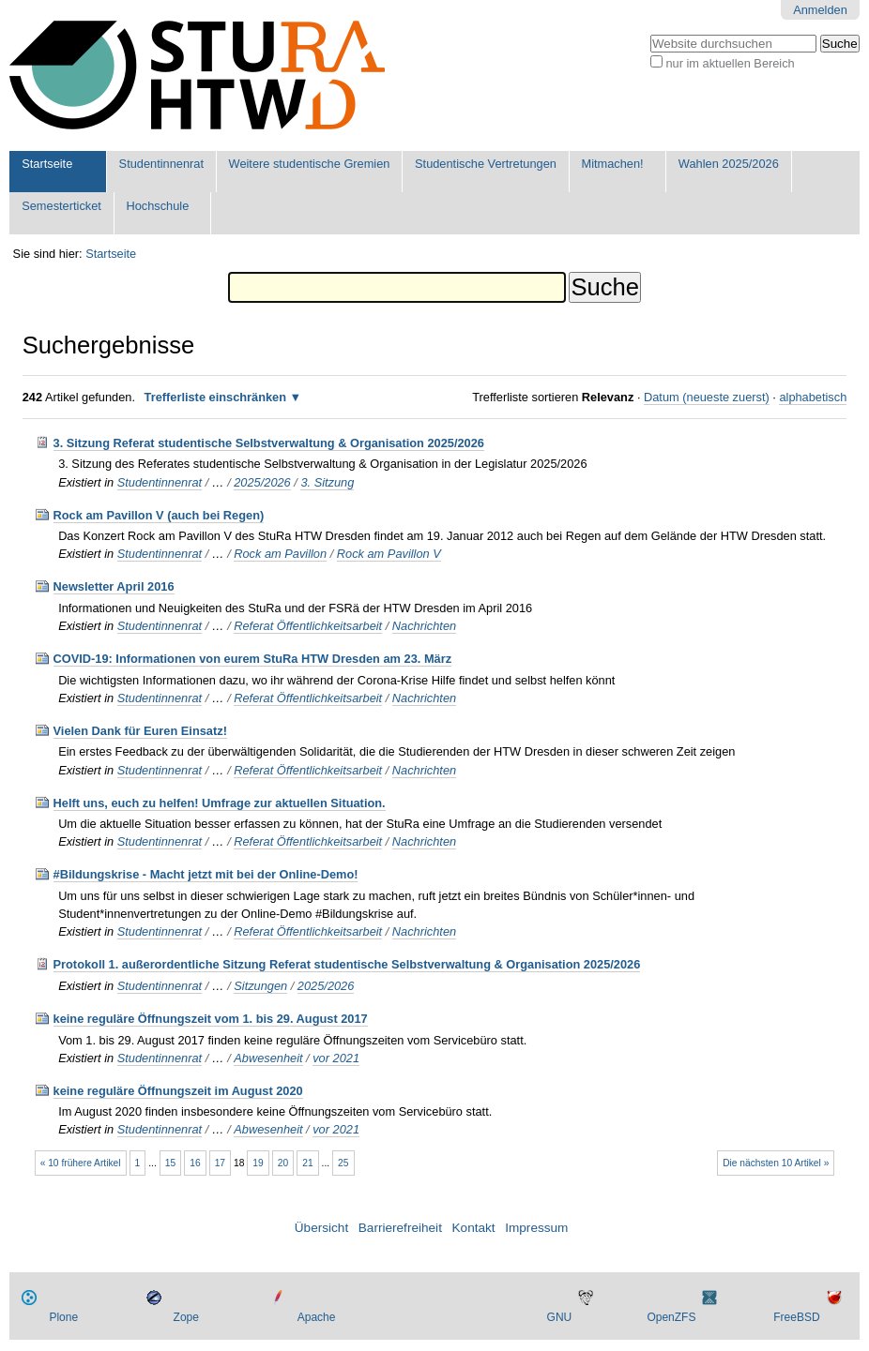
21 (307, 1163)
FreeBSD (796, 1317)
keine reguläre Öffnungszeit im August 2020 (178, 1091)
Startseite (47, 164)
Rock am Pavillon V (389, 554)
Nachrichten (424, 626)
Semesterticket (61, 206)
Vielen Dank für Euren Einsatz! (140, 731)
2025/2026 (262, 482)
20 (283, 1163)
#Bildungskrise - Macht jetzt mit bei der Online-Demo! (205, 874)
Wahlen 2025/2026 (728, 164)
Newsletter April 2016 (114, 586)
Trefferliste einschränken (216, 397)
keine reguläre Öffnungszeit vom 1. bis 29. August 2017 (210, 1019)
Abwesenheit (268, 1058)
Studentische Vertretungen (485, 164)
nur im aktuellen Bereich (729, 63)
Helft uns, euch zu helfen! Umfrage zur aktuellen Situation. (219, 803)
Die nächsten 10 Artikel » (776, 1163)
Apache (316, 1317)
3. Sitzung (327, 482)
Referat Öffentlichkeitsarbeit (308, 626)
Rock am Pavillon (280, 554)
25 (343, 1163)
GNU (559, 1317)
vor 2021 (336, 1058)
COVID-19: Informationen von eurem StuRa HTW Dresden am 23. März (252, 659)
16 (195, 1163)
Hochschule (157, 206)
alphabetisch (812, 397)
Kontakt (473, 1228)
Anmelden (820, 10)
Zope (186, 1317)
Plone (63, 1317)
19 (257, 1163)
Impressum (536, 1228)
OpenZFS (671, 1317)
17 (220, 1163)
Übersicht (321, 1228)
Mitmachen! (612, 164)
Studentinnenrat (161, 164)
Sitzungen (260, 986)
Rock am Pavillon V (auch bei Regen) (159, 515)
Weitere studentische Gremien (309, 164)
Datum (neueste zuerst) (707, 397)
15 (170, 1163)
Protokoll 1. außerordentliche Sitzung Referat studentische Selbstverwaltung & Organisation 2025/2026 (347, 964)
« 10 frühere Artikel (80, 1163)
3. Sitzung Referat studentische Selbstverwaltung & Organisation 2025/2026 (268, 443)
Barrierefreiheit (400, 1228)
